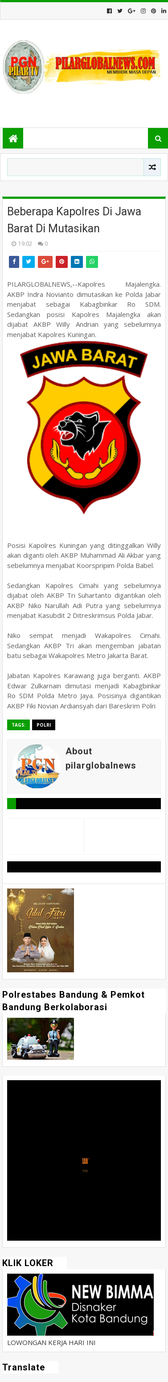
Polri (44, 725)
